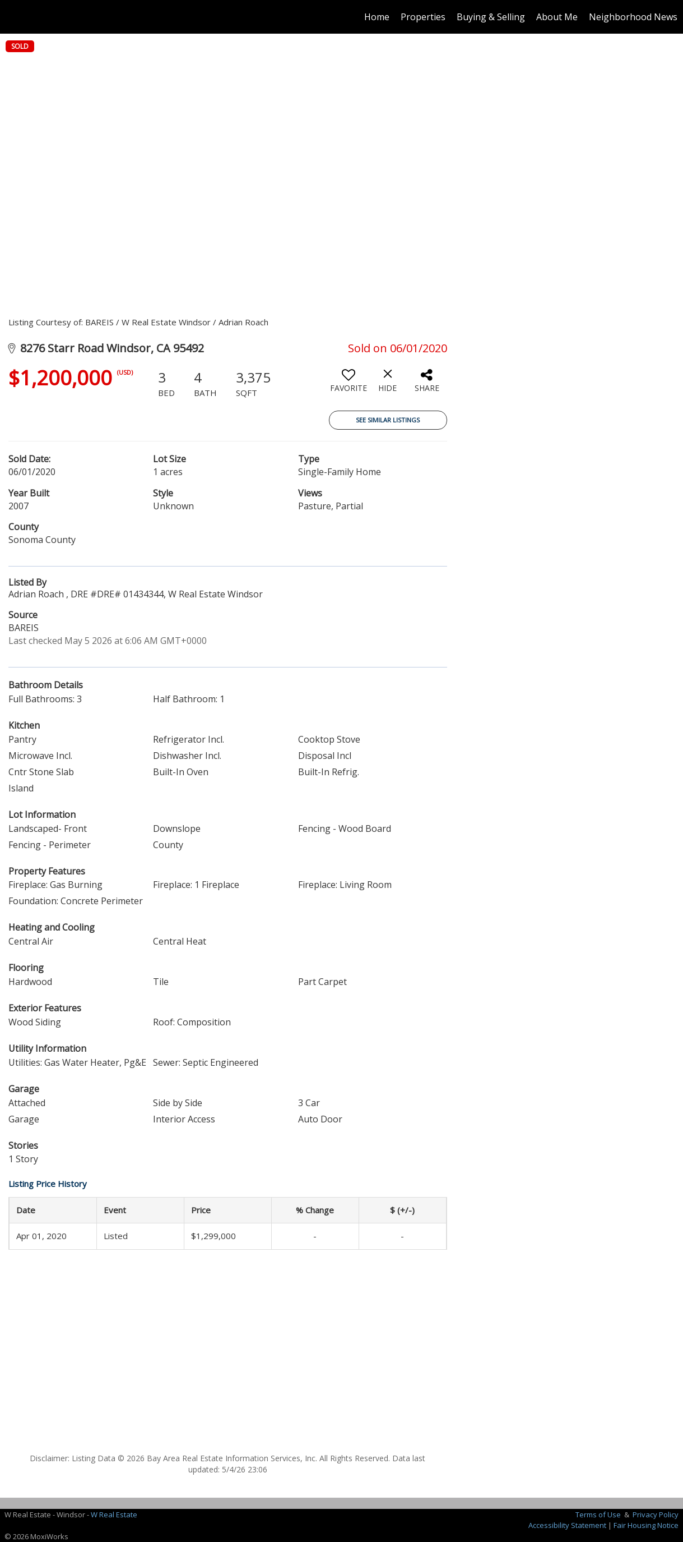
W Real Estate (114, 1514)
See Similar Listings (388, 420)
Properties (423, 17)
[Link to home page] (14, 17)
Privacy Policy (656, 1514)
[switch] (348, 385)
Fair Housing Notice (646, 1525)
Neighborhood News (633, 17)
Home (376, 17)
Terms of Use (598, 1514)
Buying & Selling (491, 17)
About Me (557, 17)
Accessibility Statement (567, 1525)
